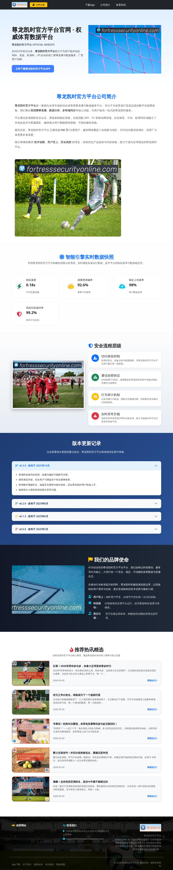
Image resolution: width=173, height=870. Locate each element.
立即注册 (39, 4)
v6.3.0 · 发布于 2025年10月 (33, 465)
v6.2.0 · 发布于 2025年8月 (32, 503)
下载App (90, 5)
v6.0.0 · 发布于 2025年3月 (32, 529)
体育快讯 (121, 5)
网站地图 (60, 864)
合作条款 (49, 864)
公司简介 (105, 5)
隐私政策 (38, 864)
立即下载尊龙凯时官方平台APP (33, 68)
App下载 (16, 864)
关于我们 (27, 864)
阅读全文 (152, 680)
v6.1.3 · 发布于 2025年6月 (32, 516)
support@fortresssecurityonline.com (85, 838)
